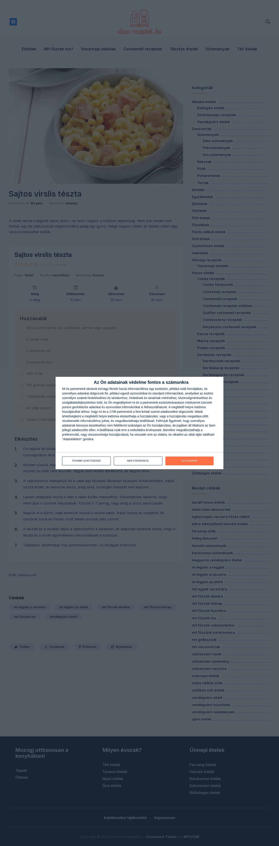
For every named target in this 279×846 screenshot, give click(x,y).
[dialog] (139, 423)
